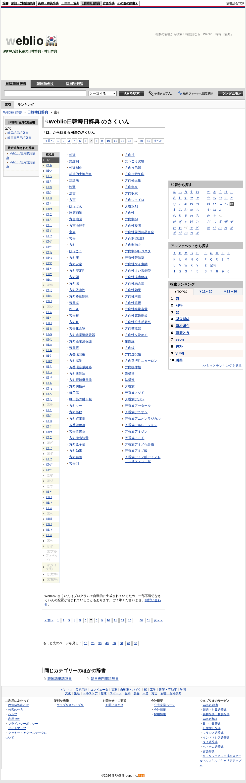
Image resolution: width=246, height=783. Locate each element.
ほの (49, 296)
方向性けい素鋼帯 (138, 270)
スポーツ (116, 693)
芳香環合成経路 (80, 367)
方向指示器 (133, 168)
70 (128, 643)
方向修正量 (133, 180)
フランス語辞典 (213, 732)
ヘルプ (12, 714)
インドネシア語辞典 (216, 737)
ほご (49, 437)
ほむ (49, 339)
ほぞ (49, 464)
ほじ (49, 448)
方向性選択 (133, 303)
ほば (49, 497)
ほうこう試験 (134, 161)
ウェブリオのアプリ (70, 705)
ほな (49, 274)
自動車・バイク (130, 689)
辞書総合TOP (235, 3)
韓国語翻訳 (74, 84)
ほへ (49, 317)
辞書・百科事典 (170, 693)
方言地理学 (77, 225)
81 (148, 140)
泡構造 (130, 373)
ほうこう (75, 251)
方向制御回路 (134, 238)
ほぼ (49, 519)
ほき (49, 198)
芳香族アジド (134, 393)
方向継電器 (77, 418)
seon (180, 339)
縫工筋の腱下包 (80, 399)
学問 (183, 689)
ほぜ (49, 459)
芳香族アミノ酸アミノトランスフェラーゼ (142, 459)
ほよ (49, 366)
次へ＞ (158, 140)
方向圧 (74, 258)
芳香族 (130, 386)
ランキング (26, 105)
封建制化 (75, 168)
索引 (8, 105)
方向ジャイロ (134, 200)
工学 (153, 689)
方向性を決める (136, 335)
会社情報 (160, 709)
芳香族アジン (134, 399)
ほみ (49, 334)
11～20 (205, 291)
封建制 (74, 161)
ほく (49, 203)
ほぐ (49, 426)
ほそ (49, 241)
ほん (49, 410)
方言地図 (75, 219)
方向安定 (75, 264)
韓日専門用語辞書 (105, 679)
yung (180, 353)
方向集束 (131, 187)
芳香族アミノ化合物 (139, 444)
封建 (72, 155)
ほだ (49, 470)
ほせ (49, 236)
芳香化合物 (77, 328)
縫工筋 (74, 393)
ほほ (49, 323)
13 (129, 140)
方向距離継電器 (80, 380)
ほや (49, 355)
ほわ (49, 399)
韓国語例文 (45, 84)
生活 (77, 693)
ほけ (49, 209)
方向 (72, 245)
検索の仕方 (15, 709)
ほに (49, 279)
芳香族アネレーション (141, 425)
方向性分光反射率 (138, 322)
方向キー (75, 406)
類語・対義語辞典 (23, 3)
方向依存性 (77, 290)
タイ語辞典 (210, 742)
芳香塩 (74, 303)
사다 (179, 305)
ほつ (49, 258)
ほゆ (49, 361)
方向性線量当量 (136, 309)
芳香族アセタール (138, 406)
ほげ (49, 432)
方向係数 (75, 412)
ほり (49, 377)
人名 (145, 693)
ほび (49, 502)
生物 (128, 693)
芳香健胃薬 (77, 431)
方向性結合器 (134, 283)
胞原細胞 (75, 213)
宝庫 (72, 232)
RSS (141, 775)
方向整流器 (133, 328)
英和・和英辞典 (48, 3)
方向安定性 (77, 270)
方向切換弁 (77, 386)
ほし (49, 225)
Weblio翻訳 (210, 718)
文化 (68, 693)
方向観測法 (77, 373)
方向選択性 (133, 354)
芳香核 (74, 315)
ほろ (49, 394)
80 (141, 140)
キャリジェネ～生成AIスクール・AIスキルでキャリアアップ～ (220, 760)
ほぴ (49, 529)
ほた (49, 247)
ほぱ (49, 524)
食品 (137, 693)
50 (114, 643)
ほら (49, 372)
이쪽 (179, 360)
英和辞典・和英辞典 (216, 714)
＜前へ (49, 140)
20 (93, 643)
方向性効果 (133, 290)
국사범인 (183, 326)
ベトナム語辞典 (213, 746)
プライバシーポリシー (23, 723)
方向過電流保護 (80, 341)
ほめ (49, 344)
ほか (49, 192)
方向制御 (131, 219)
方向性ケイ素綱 (136, 264)
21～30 (230, 291)
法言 (72, 193)
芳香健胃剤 (77, 425)
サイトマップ (17, 728)
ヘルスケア (90, 693)
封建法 (74, 180)
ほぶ (49, 508)
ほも (49, 350)
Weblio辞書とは (18, 705)
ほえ (49, 181)
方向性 (130, 213)
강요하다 (183, 319)
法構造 (130, 380)
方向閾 (74, 277)
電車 (114, 689)
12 (122, 140)
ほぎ (49, 421)
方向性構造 (133, 296)
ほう (49, 176)
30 (99, 643)
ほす (49, 230)
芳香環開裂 (77, 354)
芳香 (72, 238)
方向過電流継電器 (82, 335)
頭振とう (183, 333)
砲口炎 (74, 309)
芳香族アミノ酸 (136, 450)
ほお (49, 187)
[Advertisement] (156, 44)
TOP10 (181, 292)
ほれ (49, 388)
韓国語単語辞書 (60, 679)
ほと (49, 268)
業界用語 (81, 689)
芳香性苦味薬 (134, 258)
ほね (49, 290)
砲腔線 (130, 341)
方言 (72, 200)
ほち (49, 252)
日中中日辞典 (70, 3)
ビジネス (66, 689)
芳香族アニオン (136, 412)
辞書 (5, 3)
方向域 (74, 283)
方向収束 (131, 193)
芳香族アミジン (136, 431)
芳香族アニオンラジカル (142, 418)
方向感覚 (75, 361)
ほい (49, 170)
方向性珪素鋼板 (136, 277)
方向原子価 (77, 444)
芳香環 (74, 348)
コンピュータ (99, 689)
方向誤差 (75, 457)
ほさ (49, 220)
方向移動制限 (79, 296)
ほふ (49, 312)
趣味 (104, 693)
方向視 (130, 155)
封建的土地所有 (80, 174)
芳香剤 (74, 463)
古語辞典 (109, 3)
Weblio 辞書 (12, 112)
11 (115, 140)
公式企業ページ (164, 705)
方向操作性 (133, 367)
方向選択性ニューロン (141, 361)
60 (121, 643)
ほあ (49, 165)
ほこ (49, 214)
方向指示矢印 (134, 174)
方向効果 (75, 450)
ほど (49, 491)
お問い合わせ (114, 705)
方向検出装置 (79, 438)
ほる (49, 383)
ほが (49, 415)
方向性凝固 (133, 225)
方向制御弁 (133, 245)
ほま (49, 328)
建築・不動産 (168, 689)
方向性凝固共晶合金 (139, 232)
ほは (49, 301)
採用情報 (160, 714)
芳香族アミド (134, 438)
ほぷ (49, 535)
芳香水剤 (131, 206)
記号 (213, 265)
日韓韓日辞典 (91, 3)
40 (107, 643)
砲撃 (72, 187)
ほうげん (75, 206)
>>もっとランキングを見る (222, 366)
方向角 (74, 322)
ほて (49, 263)
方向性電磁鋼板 (136, 315)
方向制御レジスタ (138, 251)
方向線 (130, 348)
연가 (179, 346)
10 (108, 140)
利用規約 (14, 718)
